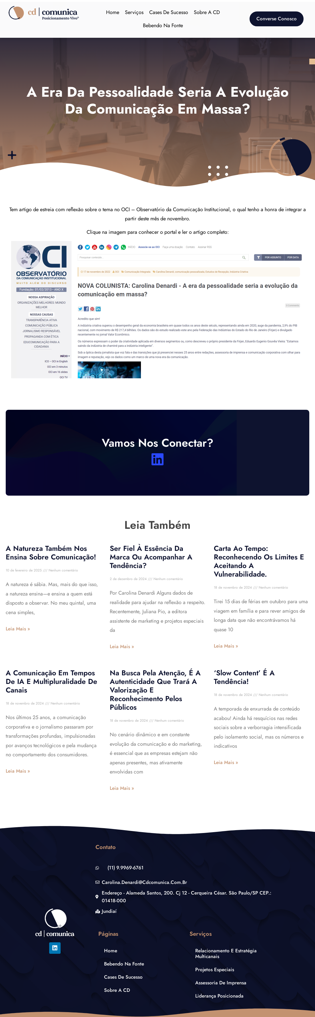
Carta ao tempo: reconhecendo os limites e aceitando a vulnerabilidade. (259, 561)
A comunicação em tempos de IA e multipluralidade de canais (51, 681)
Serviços (134, 12)
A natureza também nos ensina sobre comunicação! (51, 552)
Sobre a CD (207, 12)
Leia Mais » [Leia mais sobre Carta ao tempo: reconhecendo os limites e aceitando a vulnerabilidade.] (226, 645)
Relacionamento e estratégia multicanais (226, 953)
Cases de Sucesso (168, 12)
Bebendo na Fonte (163, 25)
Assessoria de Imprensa (220, 982)
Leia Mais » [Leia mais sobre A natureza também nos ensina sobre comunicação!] (18, 628)
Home (112, 12)
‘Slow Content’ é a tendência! (244, 677)
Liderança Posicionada (219, 995)
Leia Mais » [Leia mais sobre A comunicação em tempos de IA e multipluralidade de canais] (18, 770)
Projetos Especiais (214, 969)
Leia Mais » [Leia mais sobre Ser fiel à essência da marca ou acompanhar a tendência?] (122, 646)
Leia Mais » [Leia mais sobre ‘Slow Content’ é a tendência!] (226, 762)
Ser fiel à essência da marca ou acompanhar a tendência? (151, 557)
